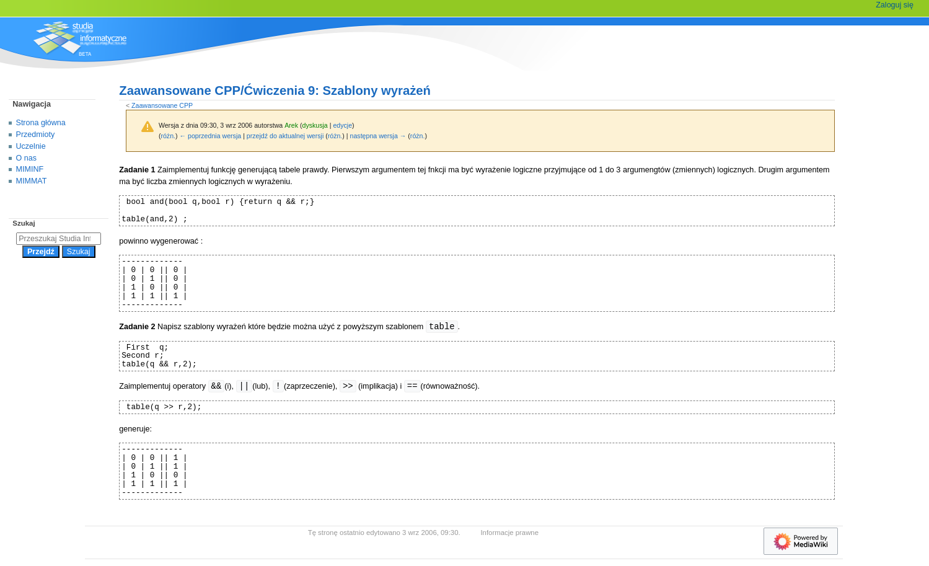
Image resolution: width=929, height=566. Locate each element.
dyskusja (314, 125)
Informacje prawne (509, 532)
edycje (342, 125)
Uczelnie (31, 146)
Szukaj (23, 223)
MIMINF (30, 169)
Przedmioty (35, 134)
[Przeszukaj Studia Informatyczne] (58, 238)
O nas (26, 158)
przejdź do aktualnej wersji (285, 135)
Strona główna (41, 122)
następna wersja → (378, 135)
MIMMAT (31, 181)
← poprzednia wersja (211, 135)
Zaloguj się (895, 5)
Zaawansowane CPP (162, 105)
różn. (168, 135)
